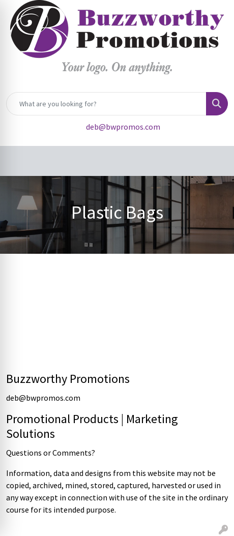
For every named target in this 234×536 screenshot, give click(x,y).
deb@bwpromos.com (123, 127)
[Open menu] (213, 161)
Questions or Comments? (50, 453)
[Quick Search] (106, 103)
